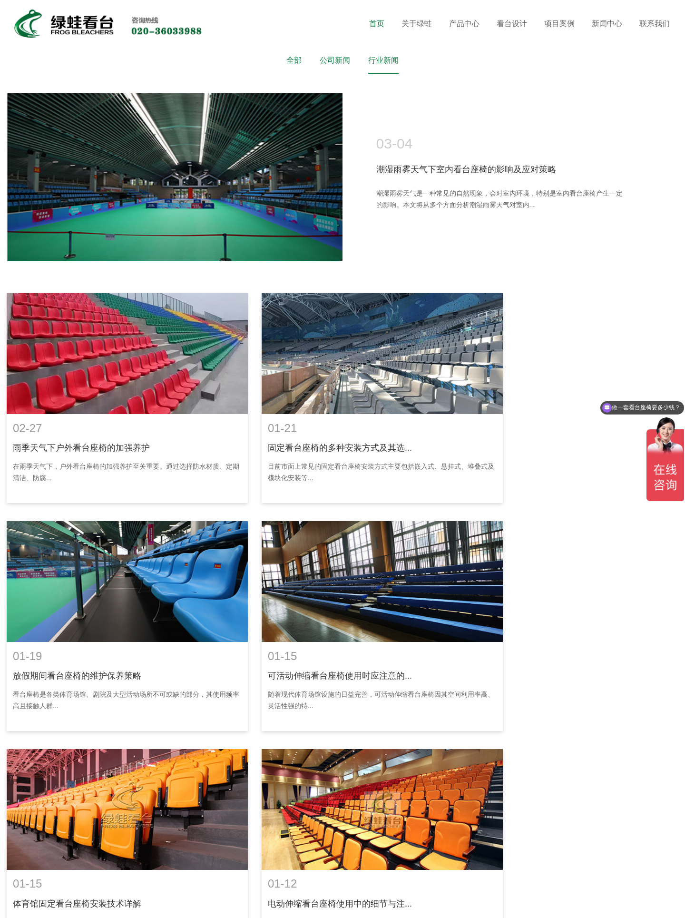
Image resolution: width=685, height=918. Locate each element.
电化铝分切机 (185, 903)
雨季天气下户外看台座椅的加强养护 (80, 434)
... (391, 733)
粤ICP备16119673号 (236, 893)
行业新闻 (383, 60)
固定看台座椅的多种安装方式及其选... (312, 434)
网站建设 (312, 903)
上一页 (244, 733)
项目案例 (559, 24)
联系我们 (654, 24)
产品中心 (464, 24)
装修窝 (54, 903)
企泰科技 (346, 903)
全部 (294, 60)
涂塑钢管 (79, 903)
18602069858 (290, 847)
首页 (376, 24)
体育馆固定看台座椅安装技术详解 (304, 648)
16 (413, 733)
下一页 (440, 733)
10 (369, 733)
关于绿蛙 (416, 24)
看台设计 (512, 24)
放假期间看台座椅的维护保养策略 (533, 434)
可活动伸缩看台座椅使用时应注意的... (84, 648)
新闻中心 (607, 24)
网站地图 (286, 893)
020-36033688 (222, 847)
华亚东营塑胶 (114, 903)
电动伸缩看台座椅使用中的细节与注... (541, 648)
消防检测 (219, 903)
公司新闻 (335, 60)
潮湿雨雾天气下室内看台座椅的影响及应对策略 (466, 170)
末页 (471, 733)
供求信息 (149, 903)
